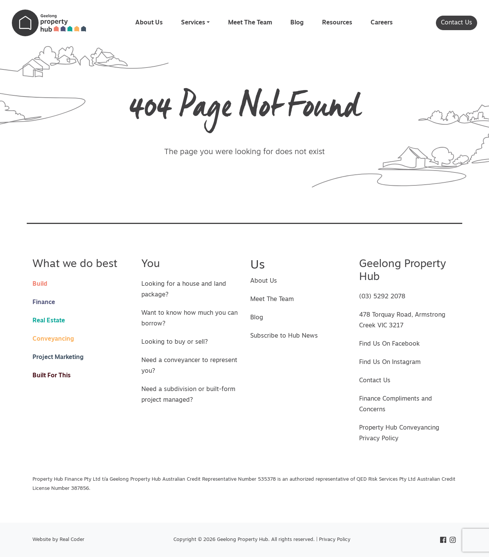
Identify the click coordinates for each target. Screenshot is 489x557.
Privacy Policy (334, 539)
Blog (297, 23)
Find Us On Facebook (389, 344)
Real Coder (72, 539)
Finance (43, 302)
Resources (337, 23)
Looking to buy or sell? (174, 342)
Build (39, 284)
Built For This (51, 376)
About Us (149, 23)
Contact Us (456, 23)
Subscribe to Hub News (284, 336)
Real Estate (48, 321)
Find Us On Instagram (390, 362)
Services (193, 23)
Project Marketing (58, 357)
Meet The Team (250, 23)
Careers (382, 23)
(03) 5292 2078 (382, 297)
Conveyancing (53, 339)
